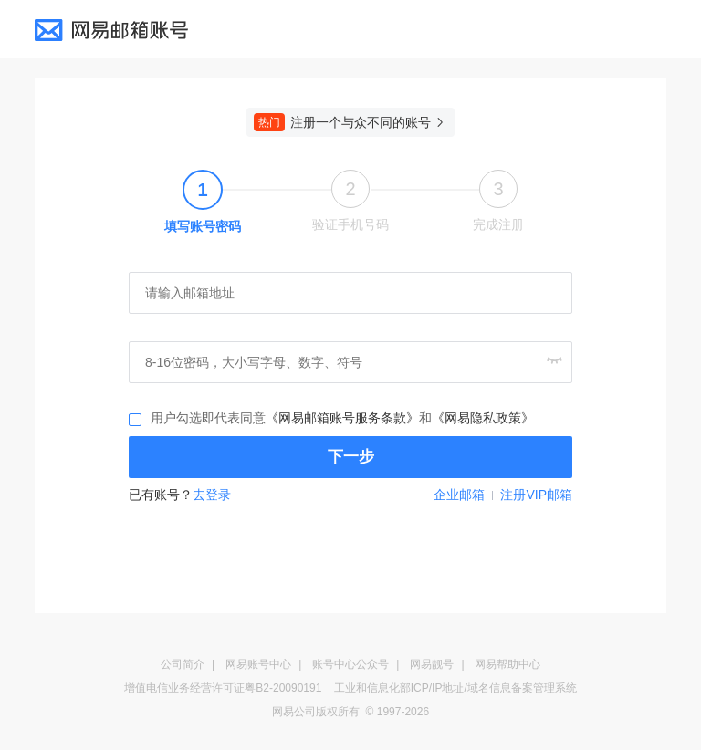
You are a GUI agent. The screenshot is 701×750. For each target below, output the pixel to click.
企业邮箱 (459, 494)
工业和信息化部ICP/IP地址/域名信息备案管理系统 (455, 688)
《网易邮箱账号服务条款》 (342, 418)
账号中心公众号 (350, 664)
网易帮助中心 (507, 664)
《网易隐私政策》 (483, 418)
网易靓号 (432, 664)
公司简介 (182, 664)
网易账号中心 (258, 664)
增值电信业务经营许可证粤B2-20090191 (222, 688)
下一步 (351, 456)
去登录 (212, 494)
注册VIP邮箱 (536, 494)
